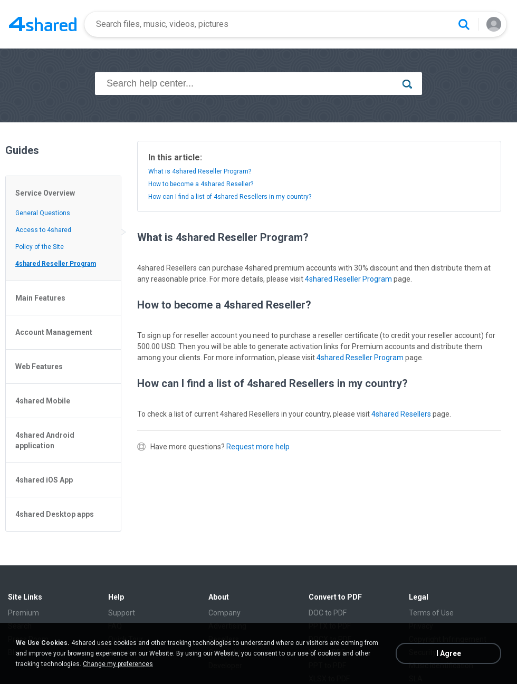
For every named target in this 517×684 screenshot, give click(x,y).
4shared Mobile (42, 401)
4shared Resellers (401, 414)
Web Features (39, 366)
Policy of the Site (39, 247)
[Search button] (463, 24)
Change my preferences (118, 664)
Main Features (40, 298)
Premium (23, 613)
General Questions (42, 213)
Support (121, 613)
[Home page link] (42, 24)
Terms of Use (431, 613)
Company (224, 613)
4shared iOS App (44, 480)
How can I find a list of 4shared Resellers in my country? (229, 196)
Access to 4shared (43, 230)
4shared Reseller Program (55, 263)
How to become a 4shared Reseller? (200, 184)
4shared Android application (44, 440)
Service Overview (45, 193)
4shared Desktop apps (54, 514)
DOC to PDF (328, 613)
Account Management (53, 332)
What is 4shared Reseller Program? (199, 171)
